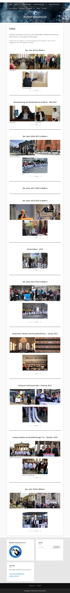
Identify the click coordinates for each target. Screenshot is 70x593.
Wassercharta (13, 8)
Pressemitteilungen (38, 4)
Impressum (32, 585)
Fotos (38, 8)
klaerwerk (22, 8)
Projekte (29, 8)
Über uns (16, 4)
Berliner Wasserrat (54, 4)
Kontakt (44, 8)
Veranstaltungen (26, 4)
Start (10, 4)
